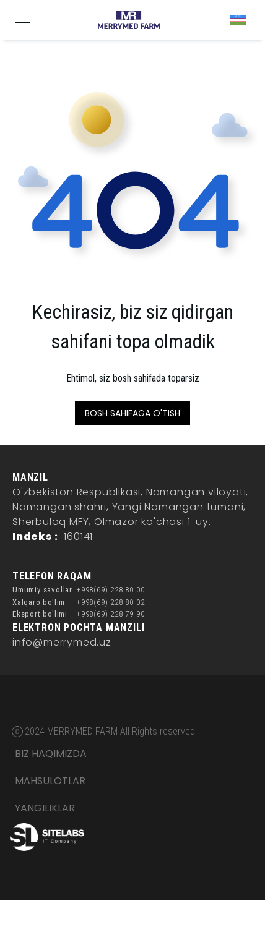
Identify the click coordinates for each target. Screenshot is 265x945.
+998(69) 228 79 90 (110, 613)
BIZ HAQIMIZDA (51, 753)
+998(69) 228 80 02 (110, 602)
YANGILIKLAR (45, 808)
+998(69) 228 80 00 (110, 589)
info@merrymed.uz (61, 642)
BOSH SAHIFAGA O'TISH (132, 413)
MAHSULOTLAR (50, 781)
